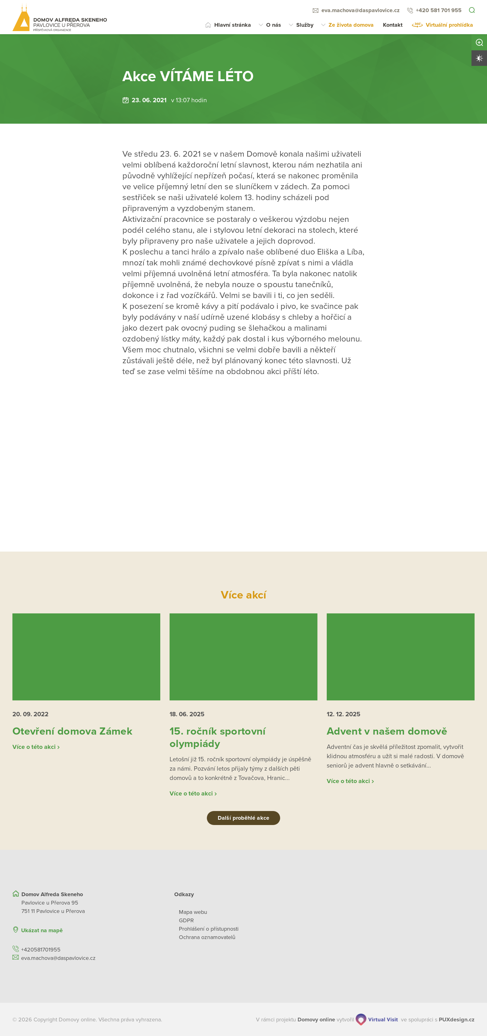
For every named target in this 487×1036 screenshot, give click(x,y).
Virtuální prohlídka (449, 24)
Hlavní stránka (232, 24)
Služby (304, 24)
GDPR (186, 920)
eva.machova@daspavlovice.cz (360, 10)
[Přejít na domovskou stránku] (59, 17)
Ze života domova (351, 24)
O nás (273, 24)
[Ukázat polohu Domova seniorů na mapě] (133, 930)
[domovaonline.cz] (316, 1019)
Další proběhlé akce (243, 817)
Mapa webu (193, 911)
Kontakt (393, 24)
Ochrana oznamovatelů (207, 936)
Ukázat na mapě (42, 930)
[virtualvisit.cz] (377, 1019)
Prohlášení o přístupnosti (209, 928)
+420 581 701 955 (439, 10)
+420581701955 (41, 949)
